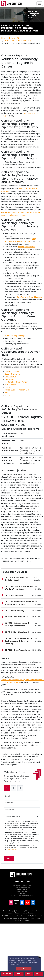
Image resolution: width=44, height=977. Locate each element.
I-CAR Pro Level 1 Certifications (29, 297)
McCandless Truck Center (16, 382)
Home (4, 38)
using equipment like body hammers (20, 240)
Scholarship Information (22, 885)
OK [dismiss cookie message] (23, 968)
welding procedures (26, 246)
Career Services (22, 891)
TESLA (7, 395)
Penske (8, 387)
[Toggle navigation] (39, 3)
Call (29, 974)
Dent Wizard (10, 376)
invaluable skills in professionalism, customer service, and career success (20, 213)
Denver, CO (14, 38)
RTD (6, 392)
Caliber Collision (12, 371)
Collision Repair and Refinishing (17, 40)
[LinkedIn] (33, 902)
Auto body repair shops (15, 336)
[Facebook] (22, 902)
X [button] (39, 957)
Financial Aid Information (22, 887)
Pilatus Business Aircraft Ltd (17, 390)
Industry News (22, 889)
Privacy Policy (12, 849)
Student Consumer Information (22, 895)
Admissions (22, 893)
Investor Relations (28, 913)
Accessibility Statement (24, 911)
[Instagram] (11, 902)
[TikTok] (16, 902)
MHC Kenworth (11, 384)
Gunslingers (10, 379)
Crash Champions (13, 374)
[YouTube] (27, 902)
